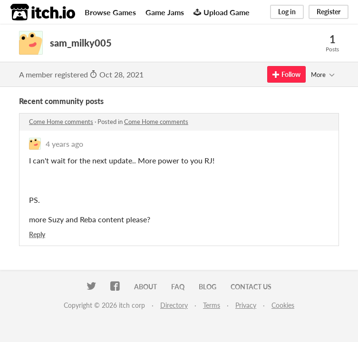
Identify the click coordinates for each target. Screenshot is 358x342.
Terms (211, 305)
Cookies (282, 305)
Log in (287, 12)
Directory (174, 305)
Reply (37, 234)
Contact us (251, 287)
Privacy (245, 305)
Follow (286, 74)
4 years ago (64, 143)
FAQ (177, 287)
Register (328, 12)
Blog (207, 287)
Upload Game (222, 12)
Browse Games (110, 12)
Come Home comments (61, 121)
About (145, 287)
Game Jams (164, 12)
